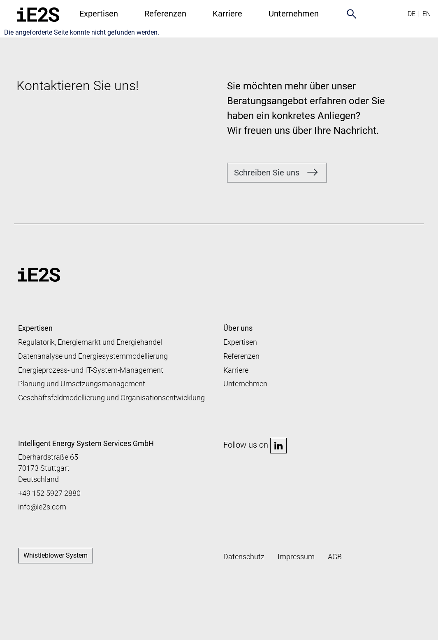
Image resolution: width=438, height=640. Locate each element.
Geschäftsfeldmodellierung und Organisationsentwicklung (111, 397)
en (426, 14)
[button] (277, 172)
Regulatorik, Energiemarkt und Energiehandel (90, 342)
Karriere (227, 14)
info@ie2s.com (42, 506)
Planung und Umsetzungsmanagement (81, 383)
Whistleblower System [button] (55, 555)
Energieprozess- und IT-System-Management (90, 370)
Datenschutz (243, 556)
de (411, 14)
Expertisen (98, 14)
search (351, 13)
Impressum (296, 556)
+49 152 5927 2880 (49, 493)
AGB (335, 556)
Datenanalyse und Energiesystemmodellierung (93, 356)
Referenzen (165, 14)
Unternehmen (245, 383)
